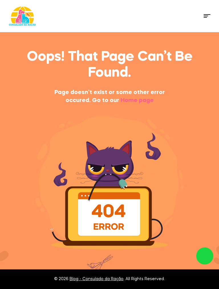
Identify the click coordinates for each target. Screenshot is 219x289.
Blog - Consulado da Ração (96, 279)
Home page (137, 100)
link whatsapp (204, 255)
